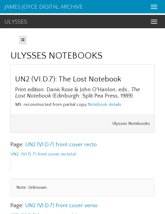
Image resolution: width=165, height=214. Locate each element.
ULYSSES (15, 21)
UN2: (15, 154)
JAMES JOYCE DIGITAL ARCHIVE (43, 6)
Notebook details (104, 104)
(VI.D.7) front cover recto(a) (48, 154)
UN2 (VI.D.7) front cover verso (61, 205)
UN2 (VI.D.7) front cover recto (61, 144)
